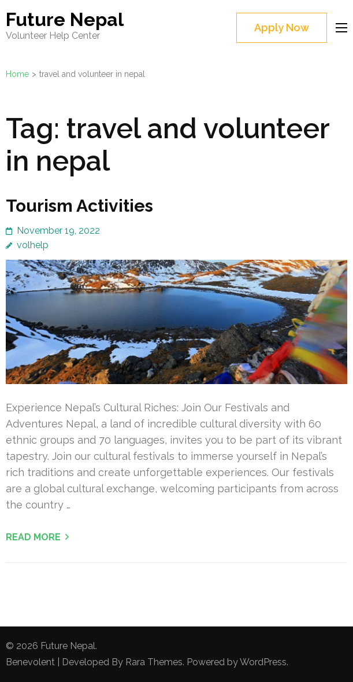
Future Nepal (65, 19)
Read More (33, 537)
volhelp (33, 244)
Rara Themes (154, 662)
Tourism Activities (79, 206)
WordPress (263, 662)
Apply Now (281, 27)
